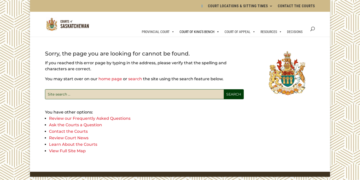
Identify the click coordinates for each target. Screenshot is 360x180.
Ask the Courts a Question (75, 124)
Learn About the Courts (73, 144)
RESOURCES (271, 32)
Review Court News (68, 138)
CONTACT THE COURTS (296, 6)
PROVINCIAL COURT (158, 32)
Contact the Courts (68, 131)
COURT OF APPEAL (240, 32)
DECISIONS (294, 32)
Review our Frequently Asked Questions (89, 118)
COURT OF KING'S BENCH (200, 32)
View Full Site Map (67, 150)
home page (110, 78)
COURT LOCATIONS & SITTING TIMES (238, 6)
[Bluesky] (202, 7)
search (135, 78)
